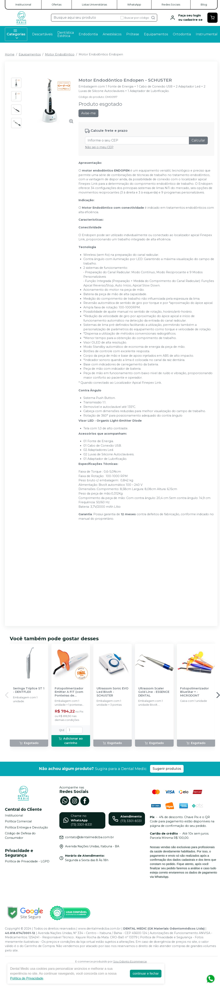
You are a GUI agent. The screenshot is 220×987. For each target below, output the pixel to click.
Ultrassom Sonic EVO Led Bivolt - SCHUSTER (112, 692)
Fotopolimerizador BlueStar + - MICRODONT (194, 692)
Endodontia (88, 34)
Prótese (132, 34)
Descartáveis (42, 34)
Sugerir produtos (167, 769)
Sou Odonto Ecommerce (130, 961)
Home (9, 54)
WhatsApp (134, 4)
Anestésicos (112, 34)
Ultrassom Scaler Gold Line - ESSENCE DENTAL (153, 692)
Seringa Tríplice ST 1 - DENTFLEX (28, 690)
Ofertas (56, 4)
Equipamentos (156, 34)
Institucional (23, 4)
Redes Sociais (171, 4)
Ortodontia (182, 34)
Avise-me (88, 113)
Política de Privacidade (26, 978)
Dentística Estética (65, 34)
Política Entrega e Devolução (26, 827)
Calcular (198, 140)
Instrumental (207, 34)
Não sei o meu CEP (99, 147)
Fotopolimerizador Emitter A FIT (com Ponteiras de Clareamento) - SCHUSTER (69, 692)
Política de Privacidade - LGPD (27, 861)
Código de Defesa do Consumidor (20, 836)
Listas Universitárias (94, 4)
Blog (204, 4)
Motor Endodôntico (59, 54)
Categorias (16, 34)
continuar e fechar (146, 973)
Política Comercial (18, 821)
